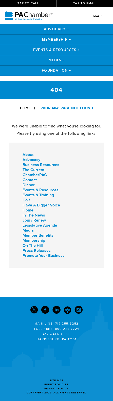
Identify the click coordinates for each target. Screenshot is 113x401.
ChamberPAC (35, 174)
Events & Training (38, 195)
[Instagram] (78, 311)
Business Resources (41, 164)
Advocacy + (56, 29)
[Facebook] (45, 311)
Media (28, 230)
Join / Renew (34, 220)
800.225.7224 (67, 329)
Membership (34, 240)
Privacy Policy (56, 388)
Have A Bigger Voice (41, 205)
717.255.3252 (67, 324)
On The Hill (33, 245)
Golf (26, 200)
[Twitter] (34, 311)
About (28, 154)
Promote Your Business (44, 255)
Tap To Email (84, 3)
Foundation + (56, 70)
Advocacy (31, 159)
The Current (33, 169)
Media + (56, 60)
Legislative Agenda (40, 225)
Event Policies (56, 384)
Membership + (56, 39)
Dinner (29, 185)
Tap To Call (28, 3)
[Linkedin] (56, 311)
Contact (30, 179)
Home (25, 108)
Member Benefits (38, 235)
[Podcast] (67, 311)
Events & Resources (41, 190)
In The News (34, 215)
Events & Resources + (56, 50)
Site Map (57, 380)
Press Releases (37, 250)
